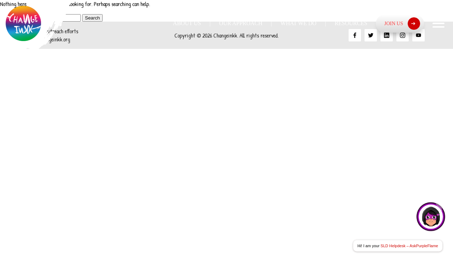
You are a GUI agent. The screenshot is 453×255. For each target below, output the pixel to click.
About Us (187, 23)
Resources (350, 23)
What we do (299, 23)
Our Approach (240, 23)
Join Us (402, 23)
